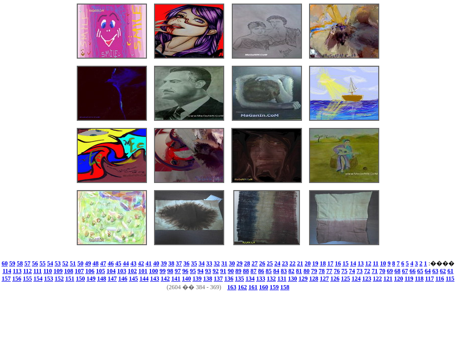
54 (50, 263)
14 (353, 263)
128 (313, 278)
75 (344, 271)
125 (345, 278)
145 (133, 278)
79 (314, 271)
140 (186, 278)
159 (274, 287)
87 (253, 271)
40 (156, 263)
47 (103, 263)
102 (132, 271)
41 (148, 263)
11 (375, 263)
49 (88, 263)
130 (292, 278)
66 (413, 271)
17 (330, 263)
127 (324, 278)
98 (170, 271)
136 (228, 278)
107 (79, 271)
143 (154, 278)
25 (270, 263)
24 (277, 263)
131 (281, 278)
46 (111, 263)
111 (37, 271)
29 (239, 263)
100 (153, 271)
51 (73, 263)
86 (261, 271)
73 (360, 271)
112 (27, 271)
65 (420, 271)
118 (419, 278)
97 (178, 271)
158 (284, 287)
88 (246, 271)
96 (185, 271)
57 (27, 263)
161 (253, 287)
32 (217, 263)
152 (59, 278)
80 (306, 271)
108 (68, 271)
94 (200, 271)
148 (101, 278)
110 (47, 271)
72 (367, 271)
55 (42, 263)
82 (291, 271)
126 (334, 278)
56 (35, 263)
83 (284, 271)
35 (194, 263)
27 (254, 263)
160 (263, 287)
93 (208, 271)
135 (239, 278)
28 (247, 263)
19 (315, 263)
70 (382, 271)
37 (179, 263)
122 (377, 278)
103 (121, 271)
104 (111, 271)
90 (231, 271)
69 (390, 271)
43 (133, 263)
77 (329, 271)
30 (232, 263)
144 (143, 278)
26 (262, 263)
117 (429, 278)
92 (216, 271)
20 (308, 263)
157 (6, 278)
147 (112, 278)
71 (375, 271)
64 (428, 271)
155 (27, 278)
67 (405, 271)
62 (443, 271)
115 (450, 278)
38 (171, 263)
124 (356, 278)
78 (322, 271)
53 (58, 263)
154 (37, 278)
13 (361, 263)
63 (435, 271)
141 (175, 278)
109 (58, 271)
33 (209, 263)
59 (12, 263)
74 (352, 271)
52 (65, 263)
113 (17, 271)
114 (7, 271)
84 (276, 271)
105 (100, 271)
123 (366, 278)
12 (368, 263)
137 (218, 278)
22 (292, 263)
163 (231, 287)
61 (450, 271)
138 (207, 278)
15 (345, 263)
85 (269, 271)
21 (300, 263)
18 (323, 263)
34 (201, 263)
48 (95, 263)
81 (299, 271)
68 (397, 271)
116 (439, 278)
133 (260, 278)
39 (164, 263)
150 (80, 278)
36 (186, 263)
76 (337, 271)
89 (238, 271)
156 (16, 278)
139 (196, 278)
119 (408, 278)
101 (142, 271)
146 (122, 278)
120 (398, 278)
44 (126, 263)
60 (5, 263)
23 (285, 263)
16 (338, 263)
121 (387, 278)
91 (223, 271)
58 (20, 263)
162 (242, 287)
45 (118, 263)
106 (89, 271)
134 (250, 278)
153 (48, 278)
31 (224, 263)
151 (69, 278)
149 (90, 278)
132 (271, 278)
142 (165, 278)
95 (193, 271)
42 (141, 263)
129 (303, 278)
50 (80, 263)
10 (383, 263)
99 (163, 271)
